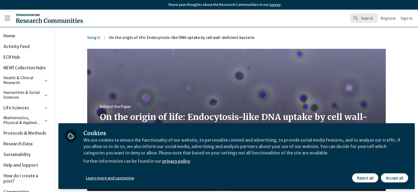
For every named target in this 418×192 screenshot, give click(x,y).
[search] (363, 18)
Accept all (394, 177)
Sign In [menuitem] (406, 18)
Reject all (365, 177)
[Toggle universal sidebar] (7, 18)
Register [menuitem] (388, 18)
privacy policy (190, 161)
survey (274, 4)
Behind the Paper (122, 106)
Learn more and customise (123, 177)
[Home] (43, 18)
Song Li (100, 37)
